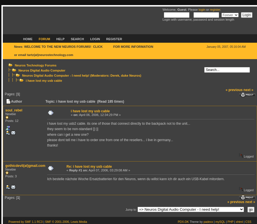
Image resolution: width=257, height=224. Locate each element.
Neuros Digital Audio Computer (41, 70)
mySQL (220, 221)
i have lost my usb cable (44, 80)
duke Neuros (130, 75)
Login (95, 39)
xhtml (239, 221)
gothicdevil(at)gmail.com (25, 166)
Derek (114, 75)
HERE (108, 46)
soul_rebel (13, 110)
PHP (231, 221)
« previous (234, 90)
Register (114, 39)
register (215, 9)
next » (248, 90)
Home (27, 39)
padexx (208, 221)
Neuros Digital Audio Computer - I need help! (55, 75)
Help (60, 39)
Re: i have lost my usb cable (89, 167)
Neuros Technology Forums (35, 65)
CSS (248, 221)
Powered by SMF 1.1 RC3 (25, 221)
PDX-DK (183, 221)
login (202, 9)
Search (77, 39)
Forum (44, 39)
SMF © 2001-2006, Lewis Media (66, 221)
